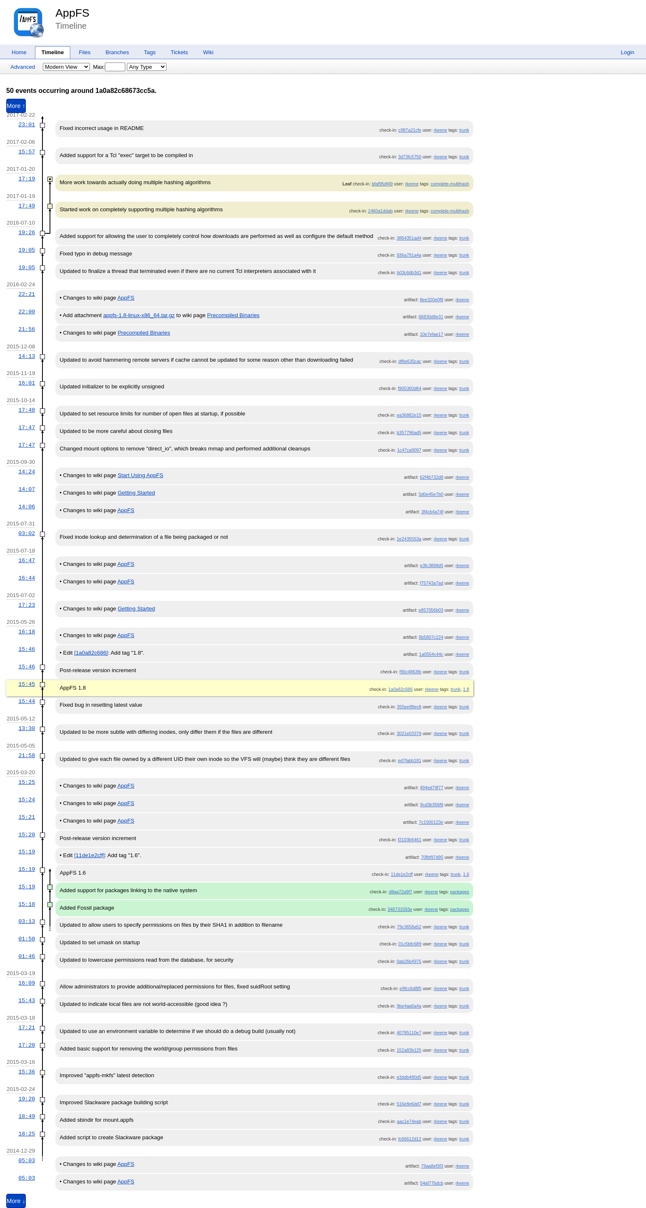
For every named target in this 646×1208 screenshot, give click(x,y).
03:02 (26, 533)
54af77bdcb (431, 1182)
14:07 (26, 489)
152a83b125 (409, 1050)
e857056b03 (431, 610)
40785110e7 (409, 1032)
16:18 (26, 631)
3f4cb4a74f (432, 511)
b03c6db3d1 (409, 272)
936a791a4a (409, 255)
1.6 (466, 874)
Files (84, 52)
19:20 (26, 1099)
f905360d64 (409, 388)
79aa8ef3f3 (432, 1165)
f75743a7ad (431, 582)
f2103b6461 (409, 839)
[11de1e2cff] (89, 855)
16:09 (26, 983)
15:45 (26, 684)
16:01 (26, 383)
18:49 (26, 1116)
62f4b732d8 (431, 477)
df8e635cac (409, 361)
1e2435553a (409, 538)
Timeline (53, 52)
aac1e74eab (409, 1121)
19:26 (26, 232)
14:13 (26, 356)
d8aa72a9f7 (400, 891)
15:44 (26, 701)
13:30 (26, 728)
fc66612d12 (410, 1138)
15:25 (26, 782)
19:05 (26, 250)
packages (460, 891)
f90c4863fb (410, 671)
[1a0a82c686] (91, 653)
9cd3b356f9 (431, 804)
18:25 (26, 1134)
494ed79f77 (431, 787)
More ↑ (16, 106)
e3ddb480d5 (409, 1077)
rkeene (440, 130)
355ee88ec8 (409, 706)
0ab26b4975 (409, 961)
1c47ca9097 (409, 450)
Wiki (208, 52)
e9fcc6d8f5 (410, 988)
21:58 (26, 755)
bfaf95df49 (382, 183)
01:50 (26, 939)
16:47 (26, 560)
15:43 (26, 1000)
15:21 (26, 817)
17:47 (26, 427)
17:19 (26, 179)
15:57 (26, 151)
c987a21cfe (409, 130)
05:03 (26, 1160)
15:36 (26, 1071)
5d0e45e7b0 (431, 494)
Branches (117, 52)
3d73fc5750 (410, 156)
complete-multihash (450, 183)
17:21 (26, 1027)
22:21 (26, 294)
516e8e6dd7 (409, 1103)
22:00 (26, 311)
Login (627, 52)
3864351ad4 (409, 237)
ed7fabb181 (409, 760)
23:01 (26, 124)
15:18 (26, 904)
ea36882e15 (409, 415)
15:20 (26, 834)
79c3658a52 (409, 926)
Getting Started (136, 493)
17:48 (26, 410)
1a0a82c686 (400, 689)
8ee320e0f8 (431, 299)
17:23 (26, 605)
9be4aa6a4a (409, 1005)
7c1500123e (431, 822)
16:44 (26, 578)
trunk (464, 130)
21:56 (26, 329)
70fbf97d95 (432, 857)
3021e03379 (409, 733)
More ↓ (16, 1201)
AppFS (72, 13)
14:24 (26, 471)
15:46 (26, 649)
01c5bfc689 (409, 943)
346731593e (400, 909)
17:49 (26, 206)
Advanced (22, 67)
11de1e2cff (402, 874)
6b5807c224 (431, 637)
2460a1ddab (380, 210)
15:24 (26, 799)
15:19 (26, 851)
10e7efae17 (431, 334)
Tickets (179, 52)
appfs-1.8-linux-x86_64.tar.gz (139, 315)
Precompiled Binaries (233, 315)
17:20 (26, 1045)
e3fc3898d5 (431, 565)
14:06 (26, 506)
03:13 (26, 921)
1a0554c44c (431, 654)
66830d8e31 (431, 316)
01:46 (26, 956)
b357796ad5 (409, 432)
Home (19, 52)
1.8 (466, 689)
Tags (150, 52)
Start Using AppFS (141, 475)
